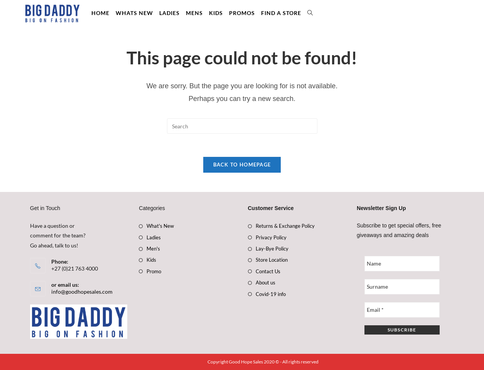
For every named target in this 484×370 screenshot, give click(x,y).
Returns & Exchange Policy (285, 226)
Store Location (272, 260)
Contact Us (268, 271)
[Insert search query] (242, 126)
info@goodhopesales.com (82, 292)
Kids (151, 260)
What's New (160, 226)
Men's (153, 249)
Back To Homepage (242, 164)
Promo (154, 271)
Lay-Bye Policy (272, 249)
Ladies (154, 237)
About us (265, 282)
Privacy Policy (271, 237)
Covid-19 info (271, 294)
